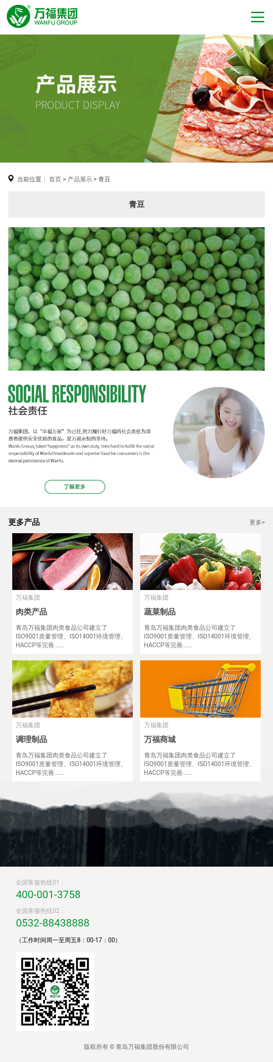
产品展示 (80, 179)
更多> (257, 522)
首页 (55, 179)
